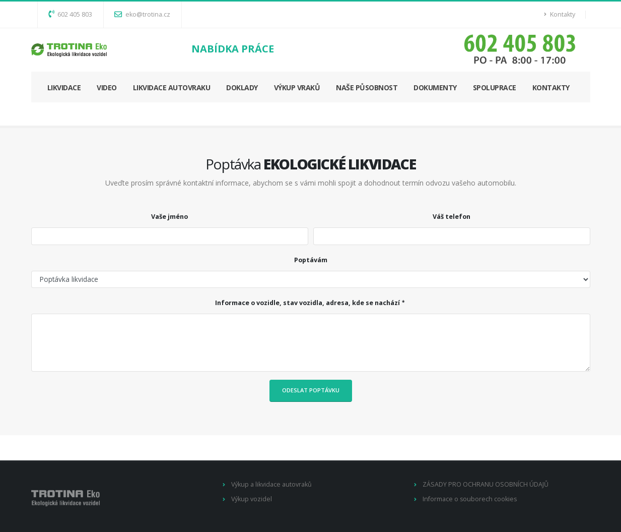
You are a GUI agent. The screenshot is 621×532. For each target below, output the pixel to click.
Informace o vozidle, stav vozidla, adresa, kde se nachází (307, 303)
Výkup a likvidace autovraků (271, 484)
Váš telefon (451, 216)
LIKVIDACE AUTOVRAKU (172, 87)
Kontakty (559, 14)
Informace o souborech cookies (470, 499)
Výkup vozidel (251, 499)
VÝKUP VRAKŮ (297, 87)
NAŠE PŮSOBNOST (366, 87)
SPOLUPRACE (494, 87)
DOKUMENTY (435, 87)
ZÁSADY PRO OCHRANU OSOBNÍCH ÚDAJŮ (485, 484)
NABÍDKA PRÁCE (232, 48)
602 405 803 (70, 14)
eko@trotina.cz (142, 14)
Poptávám (310, 260)
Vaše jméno (169, 216)
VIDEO (107, 87)
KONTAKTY (551, 87)
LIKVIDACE (64, 87)
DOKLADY (242, 87)
